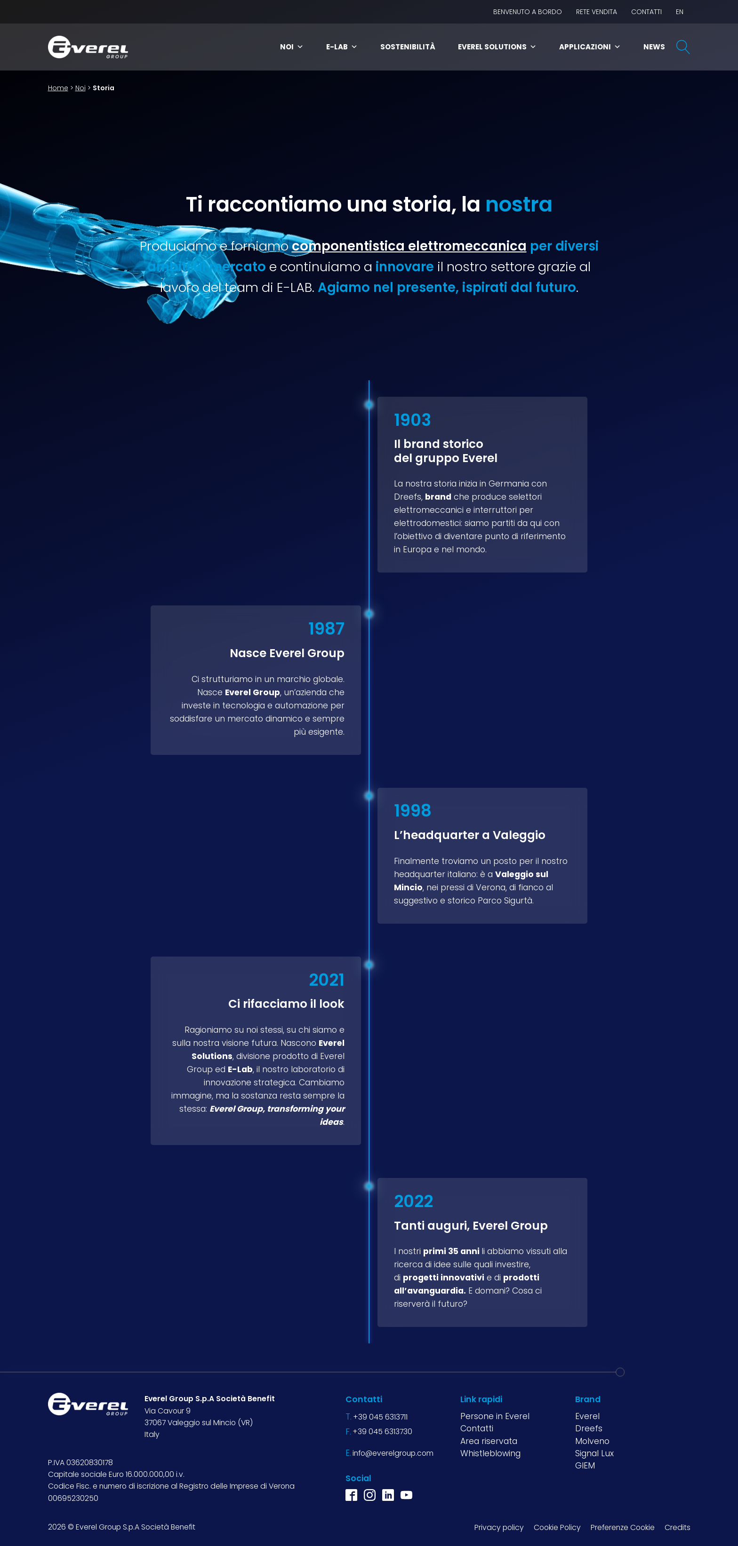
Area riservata (488, 1441)
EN (679, 11)
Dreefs (588, 1428)
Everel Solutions (497, 47)
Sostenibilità (407, 47)
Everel (587, 1416)
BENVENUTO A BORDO (527, 11)
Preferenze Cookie (623, 1527)
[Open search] (683, 47)
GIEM (585, 1465)
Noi (292, 47)
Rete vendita (596, 11)
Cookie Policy (557, 1527)
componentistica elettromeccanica (409, 246)
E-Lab (342, 47)
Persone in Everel (494, 1416)
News (654, 47)
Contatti (646, 11)
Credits (677, 1527)
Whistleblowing (490, 1453)
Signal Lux (594, 1453)
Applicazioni (590, 47)
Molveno (592, 1441)
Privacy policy (499, 1527)
